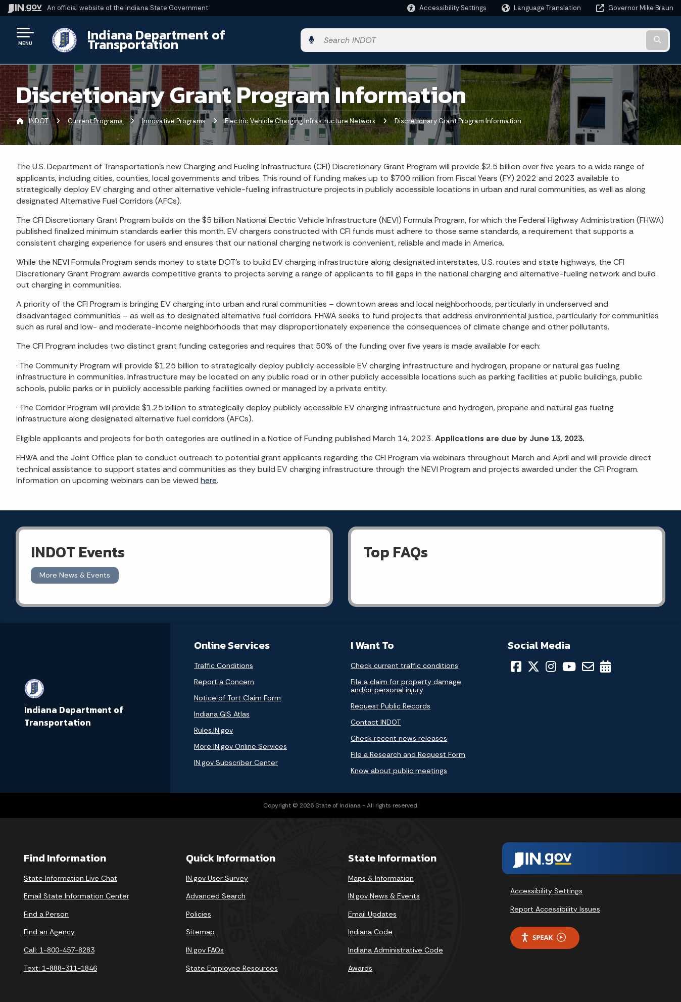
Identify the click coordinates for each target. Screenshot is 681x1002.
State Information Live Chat (70, 870)
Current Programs (95, 113)
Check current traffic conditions (404, 657)
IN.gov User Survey (217, 870)
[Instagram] (551, 658)
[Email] (588, 658)
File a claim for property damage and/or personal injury (406, 677)
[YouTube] (569, 658)
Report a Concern (224, 673)
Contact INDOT (376, 714)
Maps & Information (381, 870)
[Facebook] (516, 658)
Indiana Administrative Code (395, 942)
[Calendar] (605, 658)
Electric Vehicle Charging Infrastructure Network (300, 113)
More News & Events (74, 567)
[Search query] (597, 36)
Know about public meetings (399, 762)
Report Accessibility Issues (555, 901)
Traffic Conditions (223, 657)
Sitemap (200, 924)
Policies (198, 906)
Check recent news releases (399, 730)
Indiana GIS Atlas (222, 705)
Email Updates (372, 906)
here (209, 472)
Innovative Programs (174, 113)
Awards (360, 960)
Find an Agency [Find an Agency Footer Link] (49, 924)
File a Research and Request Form (408, 746)
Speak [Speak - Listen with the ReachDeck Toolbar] (543, 930)
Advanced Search (216, 888)
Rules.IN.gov (213, 722)
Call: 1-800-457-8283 (59, 942)
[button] (447, 8)
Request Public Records (390, 697)
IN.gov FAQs (205, 942)
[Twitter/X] (533, 658)
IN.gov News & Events (384, 888)
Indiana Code (370, 924)
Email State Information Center (76, 888)
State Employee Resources (232, 960)
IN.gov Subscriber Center (236, 754)
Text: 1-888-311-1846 (60, 960)
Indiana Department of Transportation (198, 35)
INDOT (38, 113)
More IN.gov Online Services (240, 738)
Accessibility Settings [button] (546, 883)
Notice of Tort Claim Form (237, 689)
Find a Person (46, 906)
